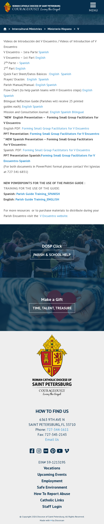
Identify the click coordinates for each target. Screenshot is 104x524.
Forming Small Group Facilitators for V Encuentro (55, 128)
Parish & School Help (52, 254)
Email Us (52, 439)
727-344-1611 (58, 429)
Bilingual (78, 112)
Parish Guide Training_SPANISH (38, 194)
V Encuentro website (52, 216)
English (40, 57)
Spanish (44, 52)
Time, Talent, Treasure (52, 308)
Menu (93, 7)
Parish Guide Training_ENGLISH (37, 199)
